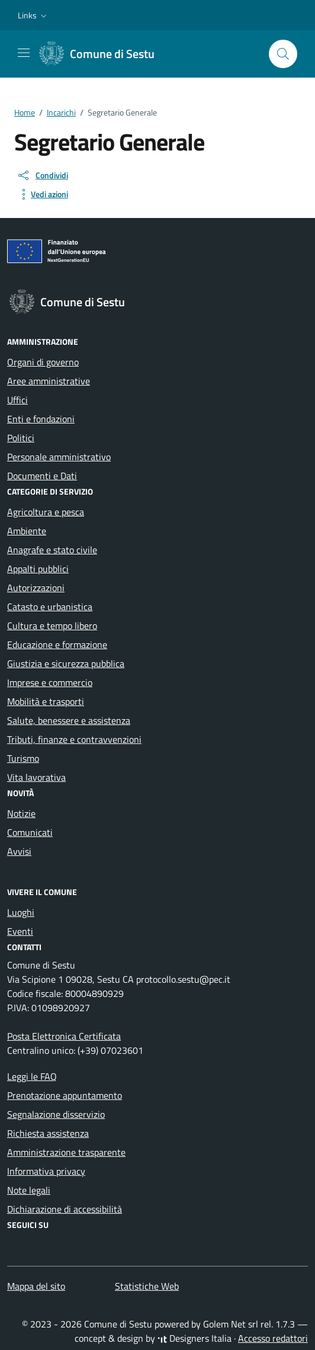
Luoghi (20, 912)
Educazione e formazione (57, 644)
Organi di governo (43, 362)
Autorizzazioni (36, 588)
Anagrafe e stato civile (52, 550)
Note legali (28, 1190)
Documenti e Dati (42, 476)
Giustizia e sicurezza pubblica (65, 663)
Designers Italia (195, 1338)
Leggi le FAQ (32, 1076)
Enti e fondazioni (41, 419)
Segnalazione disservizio (56, 1114)
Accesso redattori (273, 1338)
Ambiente (26, 531)
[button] (33, 15)
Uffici (17, 400)
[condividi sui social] (42, 175)
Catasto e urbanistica (49, 606)
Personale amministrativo (59, 457)
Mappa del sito (36, 1286)
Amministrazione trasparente (66, 1152)
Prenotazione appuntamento (64, 1095)
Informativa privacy (46, 1171)
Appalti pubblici (38, 569)
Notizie (21, 813)
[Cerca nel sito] (283, 54)
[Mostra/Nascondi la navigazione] (24, 53)
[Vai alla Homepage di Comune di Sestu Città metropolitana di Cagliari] (103, 54)
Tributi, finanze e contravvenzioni (74, 739)
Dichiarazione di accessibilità (64, 1209)
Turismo (23, 758)
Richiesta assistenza (48, 1133)
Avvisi (19, 851)
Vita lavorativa (36, 777)
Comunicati (30, 832)
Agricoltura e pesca (45, 512)
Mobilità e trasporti (45, 701)
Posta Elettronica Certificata (64, 1036)
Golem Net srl (230, 1324)
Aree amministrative (48, 381)
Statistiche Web (147, 1286)
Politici (20, 438)
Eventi (20, 931)
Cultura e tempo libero (52, 625)
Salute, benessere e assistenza (68, 720)
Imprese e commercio (49, 682)
